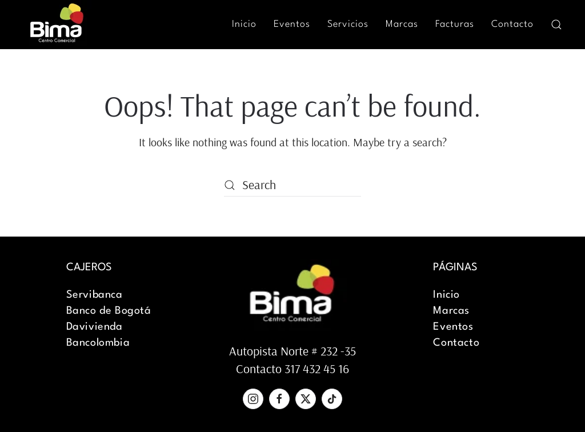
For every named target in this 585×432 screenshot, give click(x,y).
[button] (556, 24)
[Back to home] (57, 24)
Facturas (454, 24)
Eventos (292, 24)
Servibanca (94, 295)
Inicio (244, 24)
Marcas (402, 24)
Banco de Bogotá (108, 311)
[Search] (292, 185)
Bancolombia (98, 343)
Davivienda (94, 327)
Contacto (512, 24)
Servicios (347, 24)
